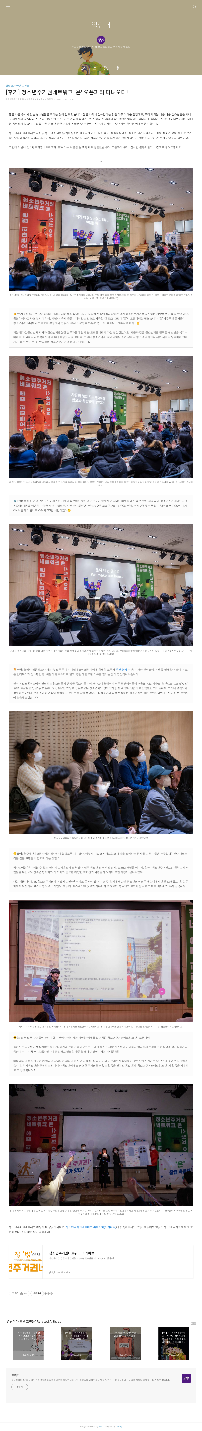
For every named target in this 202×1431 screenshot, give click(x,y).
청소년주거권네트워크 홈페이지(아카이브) (91, 1227)
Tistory (119, 1426)
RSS (107, 68)
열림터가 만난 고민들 (17, 86)
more (193, 1322)
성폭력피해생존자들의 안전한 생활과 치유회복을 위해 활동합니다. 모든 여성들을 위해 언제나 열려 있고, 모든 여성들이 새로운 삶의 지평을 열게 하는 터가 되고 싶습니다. (91, 1380)
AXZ (100, 1426)
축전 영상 (121, 669)
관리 (118, 68)
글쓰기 (84, 68)
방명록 (95, 68)
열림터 (101, 25)
